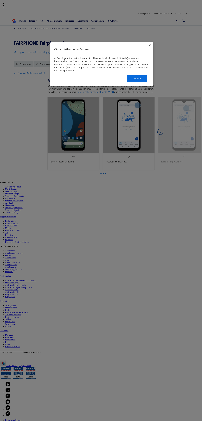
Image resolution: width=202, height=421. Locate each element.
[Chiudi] (150, 45)
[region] (101, 64)
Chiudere (137, 78)
